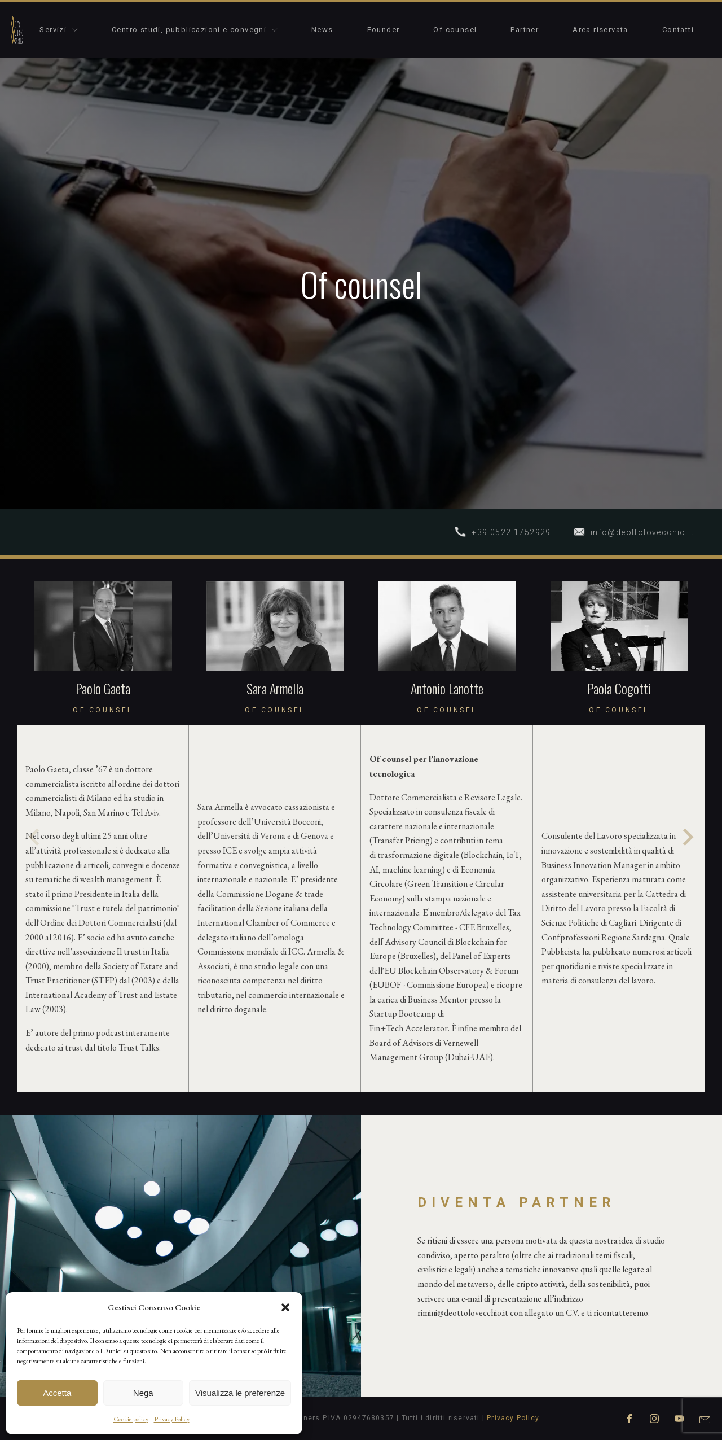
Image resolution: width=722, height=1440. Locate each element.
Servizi (58, 29)
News (322, 29)
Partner (524, 29)
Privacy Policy (172, 1419)
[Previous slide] (35, 837)
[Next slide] (687, 837)
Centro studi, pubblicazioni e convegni (195, 29)
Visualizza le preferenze (240, 1393)
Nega (143, 1393)
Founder (383, 29)
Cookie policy (130, 1419)
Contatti (678, 29)
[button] (285, 1307)
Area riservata (600, 29)
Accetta (57, 1393)
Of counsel (455, 29)
